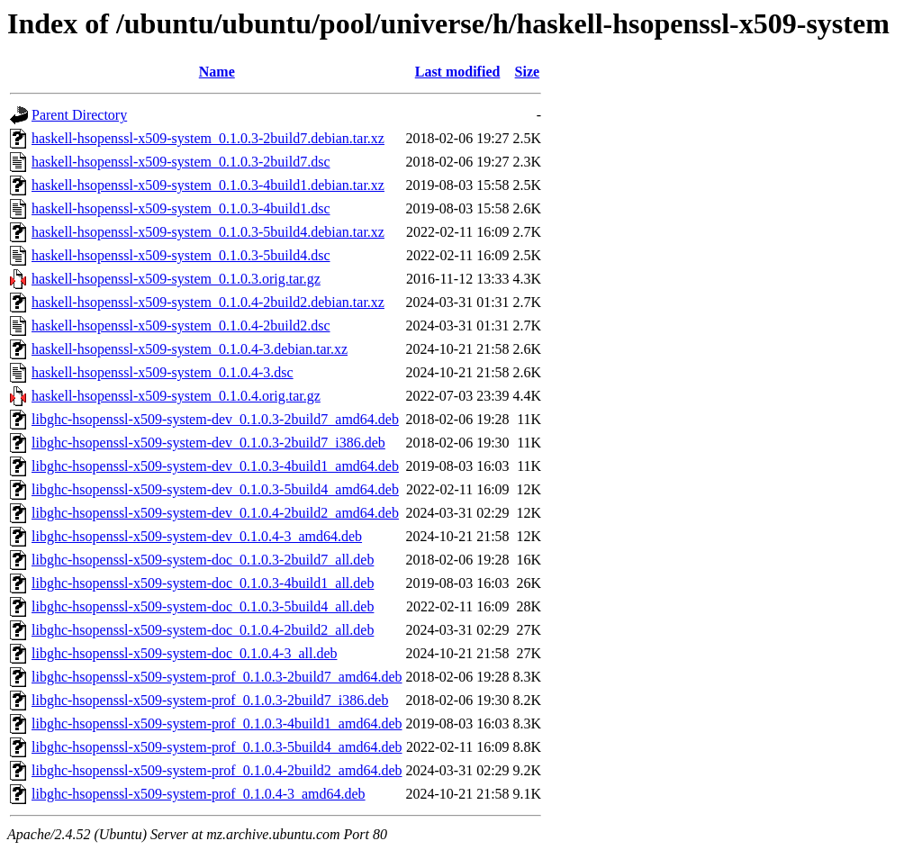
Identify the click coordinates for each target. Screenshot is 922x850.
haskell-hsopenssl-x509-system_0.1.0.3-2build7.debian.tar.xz (208, 138)
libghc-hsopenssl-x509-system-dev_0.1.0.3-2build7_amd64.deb (215, 419)
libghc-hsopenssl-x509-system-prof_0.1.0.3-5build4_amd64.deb (217, 747)
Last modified (458, 71)
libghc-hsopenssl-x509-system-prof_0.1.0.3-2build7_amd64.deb (217, 676)
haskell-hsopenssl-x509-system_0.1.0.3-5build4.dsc (181, 255)
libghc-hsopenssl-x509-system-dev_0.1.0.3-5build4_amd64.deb (215, 489)
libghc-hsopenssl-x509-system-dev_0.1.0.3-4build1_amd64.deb (215, 466)
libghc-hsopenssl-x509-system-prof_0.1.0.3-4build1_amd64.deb (217, 723)
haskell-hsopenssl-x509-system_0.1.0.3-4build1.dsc (181, 208)
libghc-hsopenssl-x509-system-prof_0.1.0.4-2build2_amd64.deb (217, 770)
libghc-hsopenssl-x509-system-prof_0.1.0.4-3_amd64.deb (199, 793)
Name (217, 71)
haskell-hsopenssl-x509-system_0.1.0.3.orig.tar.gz (176, 278)
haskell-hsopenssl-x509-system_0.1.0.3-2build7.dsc (181, 161)
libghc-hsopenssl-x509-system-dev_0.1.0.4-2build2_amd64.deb (215, 512)
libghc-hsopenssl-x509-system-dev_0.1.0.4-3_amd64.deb (197, 536)
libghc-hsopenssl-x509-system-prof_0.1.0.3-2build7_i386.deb (210, 700)
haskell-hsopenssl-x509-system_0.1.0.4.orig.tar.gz (176, 395)
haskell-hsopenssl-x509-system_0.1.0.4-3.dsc (163, 372)
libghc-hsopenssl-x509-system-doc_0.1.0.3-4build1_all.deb (203, 583)
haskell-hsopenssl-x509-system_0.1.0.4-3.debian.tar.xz (190, 349)
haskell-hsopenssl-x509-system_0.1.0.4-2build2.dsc (181, 325)
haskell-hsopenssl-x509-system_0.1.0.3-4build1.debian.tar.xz (208, 185)
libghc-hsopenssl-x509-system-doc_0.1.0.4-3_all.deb (185, 653)
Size (527, 71)
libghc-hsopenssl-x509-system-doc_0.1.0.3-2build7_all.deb (203, 559)
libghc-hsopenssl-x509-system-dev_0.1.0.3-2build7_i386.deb (208, 442)
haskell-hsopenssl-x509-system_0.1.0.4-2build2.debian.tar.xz (208, 302)
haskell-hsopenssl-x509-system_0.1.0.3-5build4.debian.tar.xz (208, 232)
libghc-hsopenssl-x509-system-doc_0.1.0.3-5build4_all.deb (203, 606)
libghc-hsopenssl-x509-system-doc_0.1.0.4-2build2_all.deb (203, 630)
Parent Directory (79, 114)
